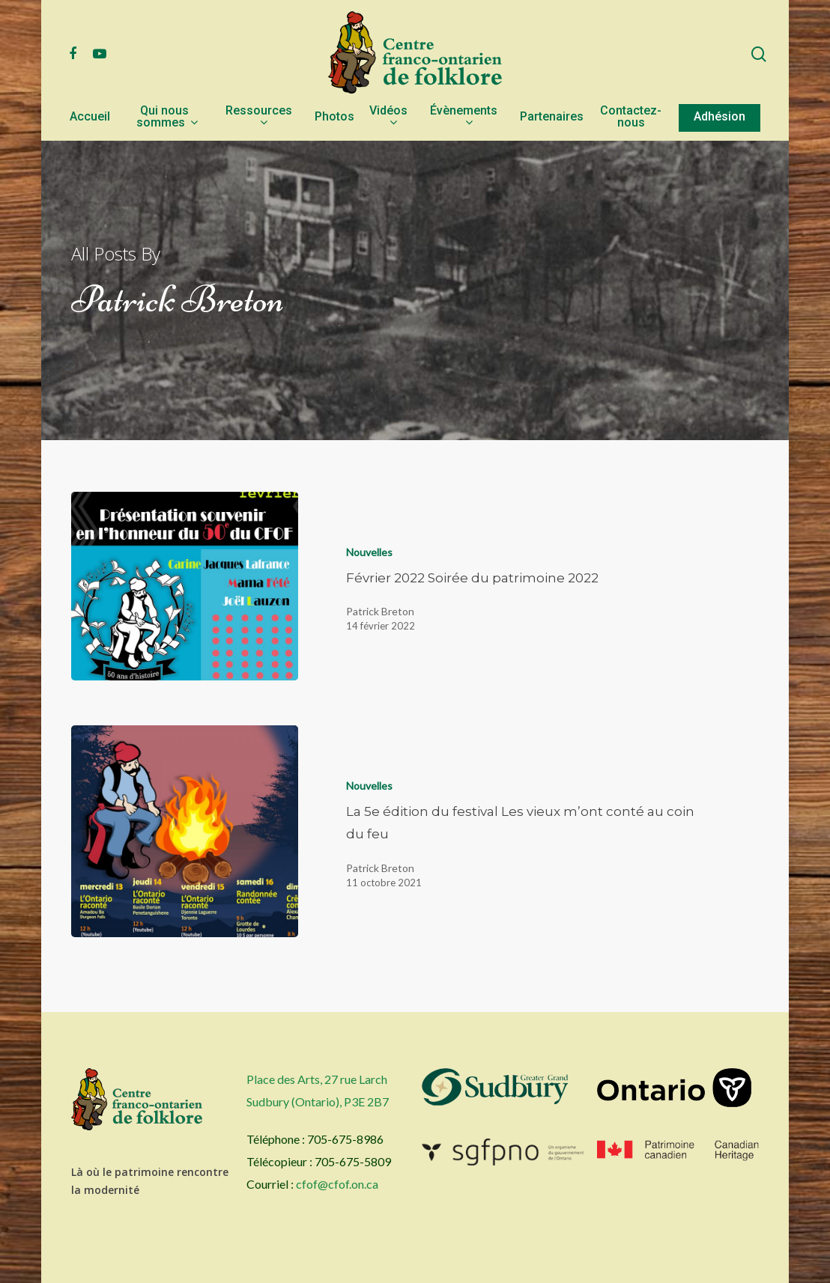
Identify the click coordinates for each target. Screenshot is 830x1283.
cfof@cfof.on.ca (337, 1184)
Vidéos (388, 117)
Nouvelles (369, 552)
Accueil (90, 117)
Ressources (258, 117)
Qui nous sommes (166, 117)
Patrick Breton (380, 611)
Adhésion (719, 117)
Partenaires (552, 117)
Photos (334, 117)
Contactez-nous (630, 117)
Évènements (463, 117)
